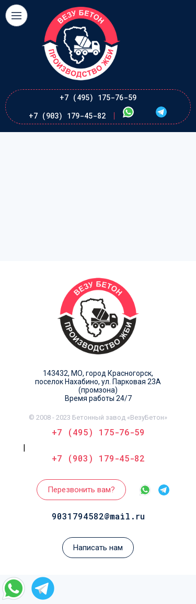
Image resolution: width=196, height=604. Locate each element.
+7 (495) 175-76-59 (98, 97)
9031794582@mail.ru (98, 516)
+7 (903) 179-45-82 (67, 116)
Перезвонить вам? (81, 489)
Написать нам (98, 547)
